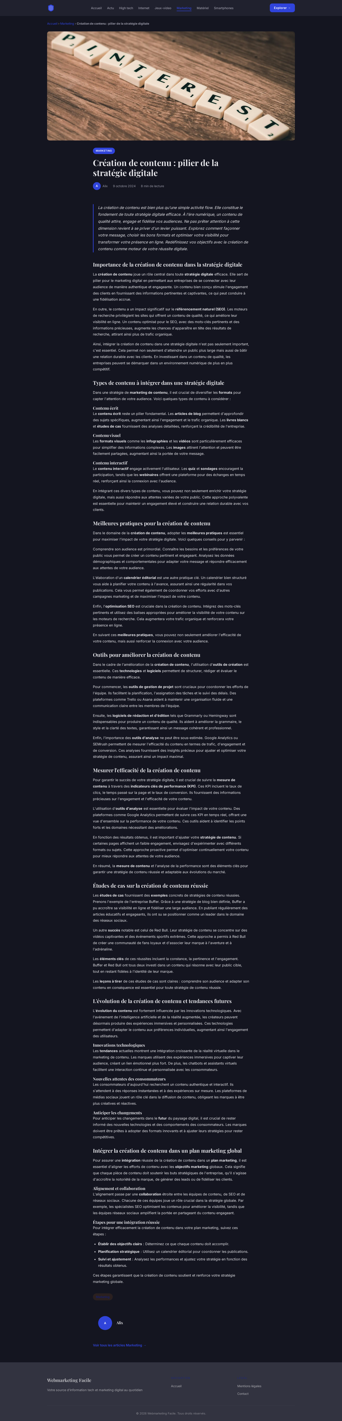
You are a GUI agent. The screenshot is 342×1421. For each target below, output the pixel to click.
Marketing (184, 8)
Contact (243, 1393)
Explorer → (282, 8)
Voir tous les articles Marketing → (119, 1345)
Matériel (203, 8)
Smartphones (224, 8)
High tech (126, 8)
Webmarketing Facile (69, 1380)
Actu (110, 8)
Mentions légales (249, 1386)
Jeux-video (163, 8)
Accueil (96, 8)
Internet (143, 8)
